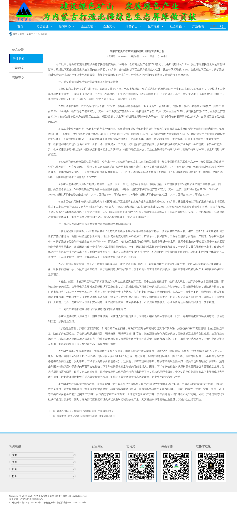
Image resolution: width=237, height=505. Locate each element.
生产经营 (154, 26)
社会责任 (176, 26)
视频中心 (18, 77)
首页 (20, 26)
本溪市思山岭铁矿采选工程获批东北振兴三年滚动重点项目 (86, 416)
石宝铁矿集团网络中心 (31, 499)
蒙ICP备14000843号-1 (32, 502)
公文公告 (18, 49)
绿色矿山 (131, 26)
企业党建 (87, 26)
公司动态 (18, 68)
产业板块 (198, 26)
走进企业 (43, 26)
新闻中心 (65, 26)
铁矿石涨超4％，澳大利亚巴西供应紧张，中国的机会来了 (85, 411)
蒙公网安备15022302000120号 (71, 502)
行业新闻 (18, 58)
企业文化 (109, 26)
